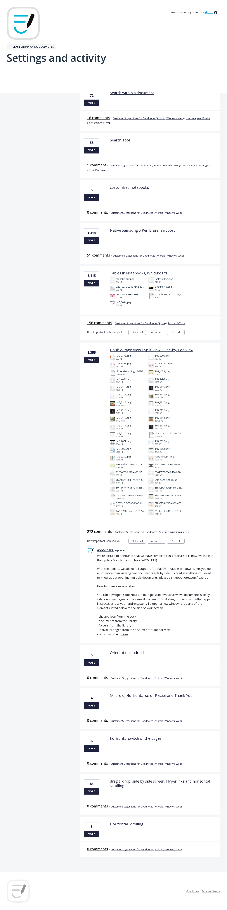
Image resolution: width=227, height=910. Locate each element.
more (124, 634)
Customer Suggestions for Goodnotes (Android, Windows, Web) (148, 118)
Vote (91, 103)
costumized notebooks (129, 187)
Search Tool (120, 140)
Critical (178, 333)
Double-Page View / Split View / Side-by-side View (151, 349)
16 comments (98, 117)
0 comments (97, 212)
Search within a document (132, 92)
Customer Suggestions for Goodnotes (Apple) (140, 323)
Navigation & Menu (178, 532)
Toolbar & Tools (176, 323)
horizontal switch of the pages (136, 738)
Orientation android (127, 652)
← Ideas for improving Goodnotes (31, 46)
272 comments (99, 531)
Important (157, 333)
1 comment (96, 165)
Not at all (139, 333)
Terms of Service (211, 891)
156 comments (99, 322)
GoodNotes (192, 891)
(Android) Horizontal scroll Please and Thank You (151, 695)
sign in (209, 12)
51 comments (98, 255)
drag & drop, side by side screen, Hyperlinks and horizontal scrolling (160, 783)
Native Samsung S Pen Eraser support (142, 230)
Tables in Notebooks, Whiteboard (138, 273)
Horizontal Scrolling (126, 824)
